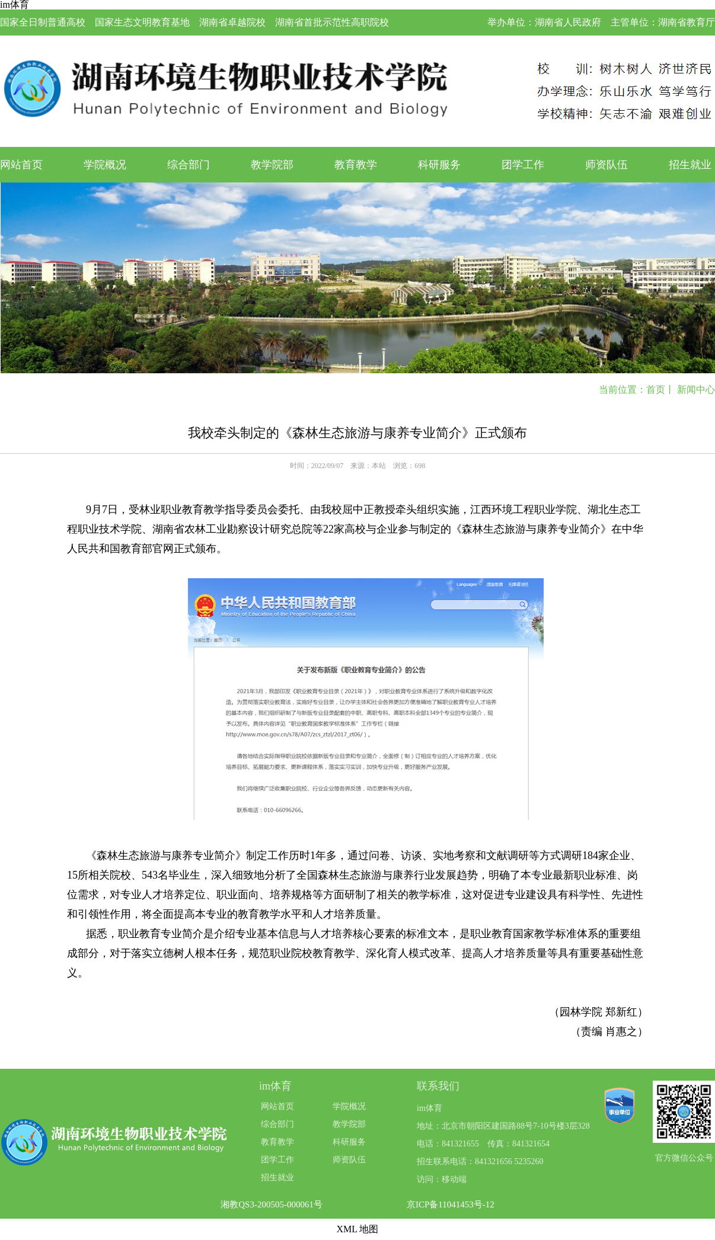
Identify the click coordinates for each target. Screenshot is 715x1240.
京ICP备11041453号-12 (450, 1204)
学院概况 (105, 165)
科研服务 (439, 165)
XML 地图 (358, 1229)
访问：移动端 (442, 1179)
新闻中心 (696, 390)
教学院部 (272, 165)
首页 (655, 390)
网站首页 (21, 165)
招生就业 (690, 165)
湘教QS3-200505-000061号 (272, 1204)
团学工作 (523, 165)
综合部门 (188, 165)
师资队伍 (606, 165)
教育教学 (355, 165)
